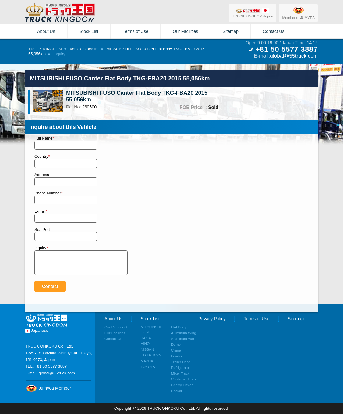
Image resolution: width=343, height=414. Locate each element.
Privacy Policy (211, 318)
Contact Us (274, 31)
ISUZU (146, 338)
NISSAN (147, 349)
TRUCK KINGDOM (45, 49)
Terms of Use (135, 31)
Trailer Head (181, 362)
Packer (176, 391)
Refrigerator (180, 368)
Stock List (89, 31)
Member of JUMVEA (298, 12)
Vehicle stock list (84, 49)
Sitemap (230, 31)
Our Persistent (115, 327)
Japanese (36, 330)
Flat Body (178, 327)
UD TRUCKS (151, 355)
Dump (176, 344)
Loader (176, 356)
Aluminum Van (182, 339)
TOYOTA (148, 367)
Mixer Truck (180, 373)
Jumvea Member (48, 388)
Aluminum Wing (183, 333)
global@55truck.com (294, 56)
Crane (176, 350)
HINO (145, 343)
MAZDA (147, 361)
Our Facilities (185, 31)
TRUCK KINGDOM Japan (252, 13)
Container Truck (183, 379)
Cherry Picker (182, 385)
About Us (46, 31)
